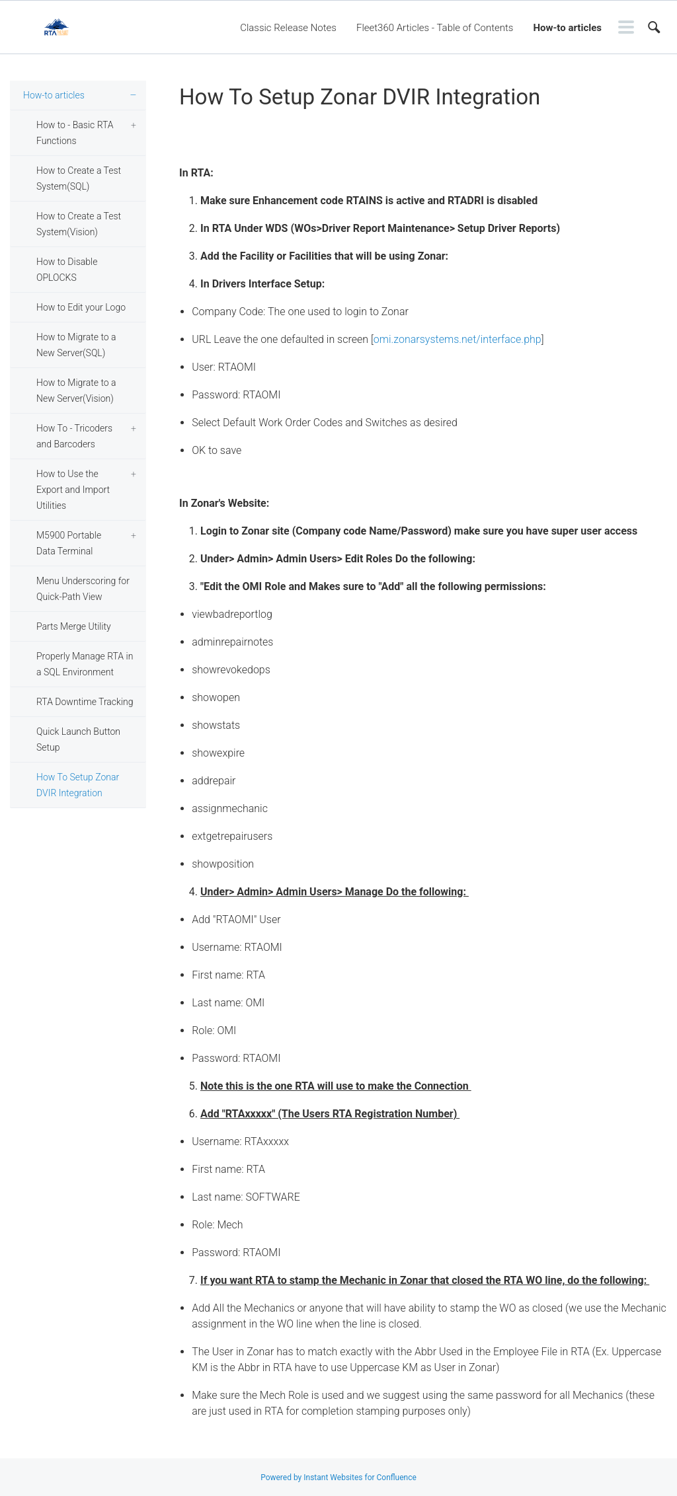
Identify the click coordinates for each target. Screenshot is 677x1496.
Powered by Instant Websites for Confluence (338, 1477)
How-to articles (567, 28)
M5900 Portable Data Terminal (68, 543)
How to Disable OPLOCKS (66, 269)
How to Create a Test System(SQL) (78, 178)
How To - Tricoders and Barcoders (74, 436)
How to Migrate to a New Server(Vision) (76, 390)
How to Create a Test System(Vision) (78, 224)
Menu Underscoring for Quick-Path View (83, 589)
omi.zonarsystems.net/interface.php (457, 339)
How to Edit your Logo (81, 307)
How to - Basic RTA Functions (75, 133)
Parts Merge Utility (73, 626)
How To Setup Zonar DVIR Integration (77, 785)
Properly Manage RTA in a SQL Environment (84, 664)
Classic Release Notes (288, 28)
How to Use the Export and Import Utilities (73, 489)
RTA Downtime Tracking (85, 701)
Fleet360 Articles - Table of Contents (434, 28)
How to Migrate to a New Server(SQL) (76, 345)
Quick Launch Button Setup (78, 739)
